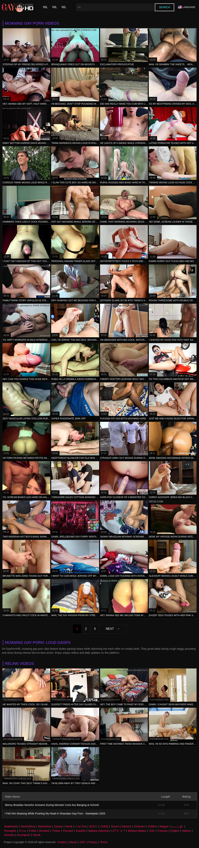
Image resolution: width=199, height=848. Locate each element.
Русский (68, 830)
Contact (61, 842)
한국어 (93, 826)
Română (44, 830)
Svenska (9, 834)
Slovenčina (44, 826)
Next (110, 628)
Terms (103, 842)
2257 (82, 842)
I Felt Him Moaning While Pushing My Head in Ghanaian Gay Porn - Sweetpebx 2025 (55, 813)
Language (186, 7)
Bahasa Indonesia (99, 830)
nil (45, 7)
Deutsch (126, 826)
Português (10, 830)
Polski (32, 830)
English (175, 830)
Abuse (73, 842)
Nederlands (11, 826)
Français (162, 830)
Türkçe (56, 830)
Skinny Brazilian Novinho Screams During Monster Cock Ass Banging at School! (52, 804)
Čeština (152, 826)
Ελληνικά (139, 826)
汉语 (151, 830)
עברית (22, 830)
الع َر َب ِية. (177, 826)
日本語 (104, 826)
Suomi (115, 826)
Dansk (37, 834)
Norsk (69, 826)
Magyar (164, 826)
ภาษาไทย (80, 826)
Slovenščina (28, 826)
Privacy (93, 842)
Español (80, 830)
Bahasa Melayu (137, 830)
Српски (58, 826)
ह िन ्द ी (119, 830)
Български (23, 834)
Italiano (186, 830)
